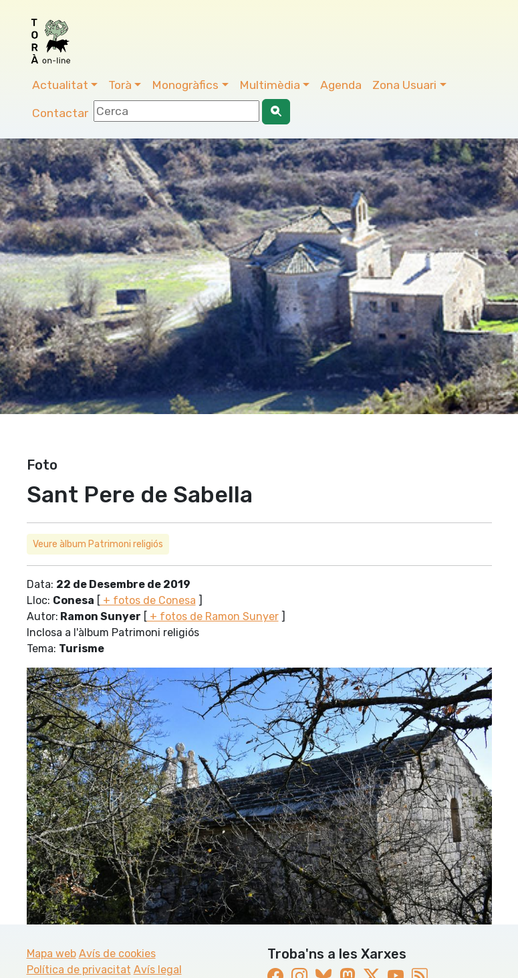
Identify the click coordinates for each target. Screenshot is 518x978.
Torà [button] (120, 85)
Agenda (341, 85)
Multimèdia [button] (269, 85)
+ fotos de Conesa (148, 600)
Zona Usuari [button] (404, 85)
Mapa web (51, 953)
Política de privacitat (79, 969)
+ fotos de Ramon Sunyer (213, 616)
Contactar (60, 113)
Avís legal (158, 969)
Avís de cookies (117, 953)
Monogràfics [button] (185, 85)
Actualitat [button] (60, 85)
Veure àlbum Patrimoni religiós (98, 544)
